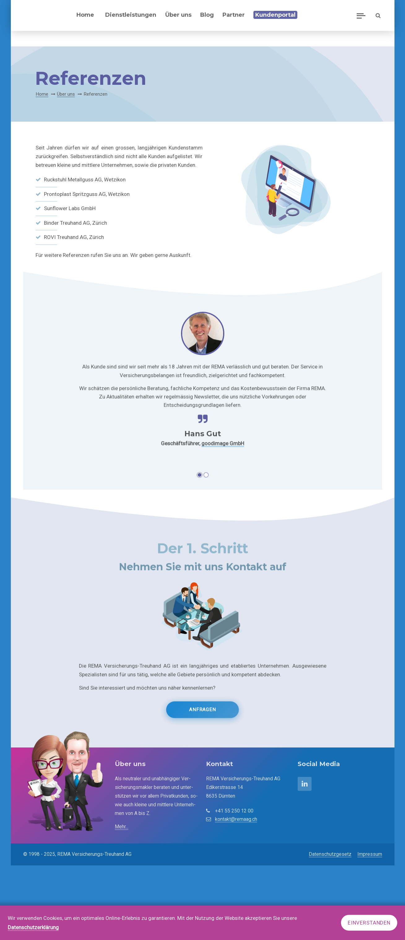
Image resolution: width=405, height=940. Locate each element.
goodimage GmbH (222, 489)
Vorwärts (353, 438)
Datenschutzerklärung (33, 927)
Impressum (369, 854)
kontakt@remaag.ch (236, 819)
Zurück (49, 438)
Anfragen (202, 715)
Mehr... (121, 827)
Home (42, 94)
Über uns (66, 94)
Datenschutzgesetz (330, 854)
